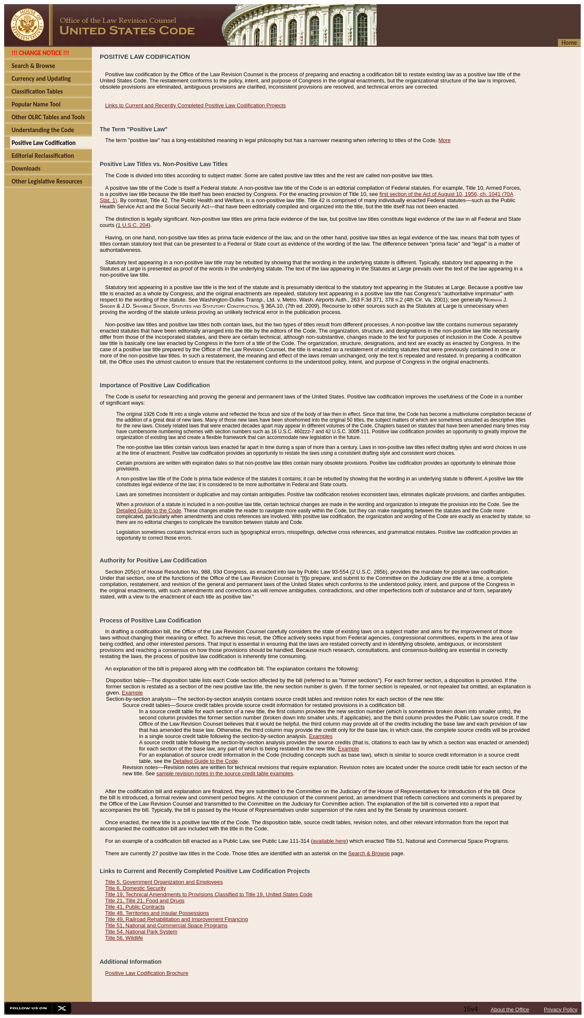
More (444, 140)
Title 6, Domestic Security (135, 888)
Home (569, 42)
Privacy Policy (560, 1009)
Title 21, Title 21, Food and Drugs (145, 900)
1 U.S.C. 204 (133, 225)
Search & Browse (368, 853)
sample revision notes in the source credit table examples (224, 773)
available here (329, 841)
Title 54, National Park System (141, 932)
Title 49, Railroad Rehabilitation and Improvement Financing (176, 919)
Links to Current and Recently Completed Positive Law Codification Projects (195, 105)
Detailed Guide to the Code (148, 510)
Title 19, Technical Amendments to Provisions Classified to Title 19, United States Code (208, 894)
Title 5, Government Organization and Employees (164, 882)
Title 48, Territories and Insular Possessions (157, 913)
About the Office (510, 1009)
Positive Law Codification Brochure (146, 973)
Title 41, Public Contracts (135, 907)
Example (132, 693)
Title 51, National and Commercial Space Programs (166, 925)
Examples (320, 736)
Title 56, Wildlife (124, 938)
